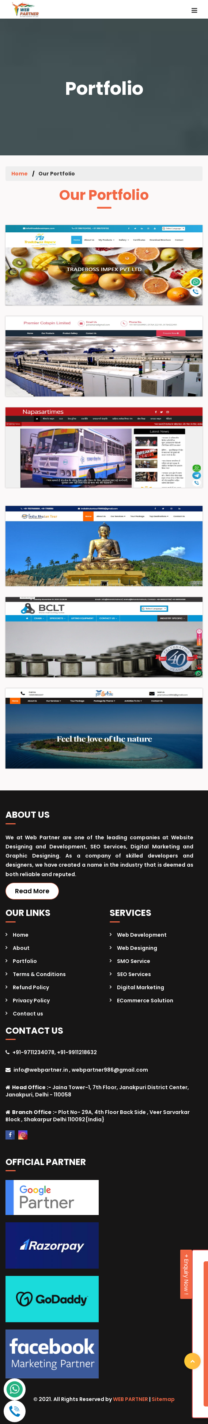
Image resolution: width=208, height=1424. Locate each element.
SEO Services (134, 974)
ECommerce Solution (145, 1000)
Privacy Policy (31, 1000)
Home (19, 173)
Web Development (142, 935)
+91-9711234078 (33, 1052)
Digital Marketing (140, 987)
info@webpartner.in (41, 1069)
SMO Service (133, 961)
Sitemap (163, 1399)
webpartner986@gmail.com (110, 1069)
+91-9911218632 (77, 1052)
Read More (32, 891)
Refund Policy (31, 987)
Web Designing (137, 948)
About (21, 948)
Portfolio (25, 961)
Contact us (28, 1013)
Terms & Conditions (39, 974)
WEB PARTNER (130, 1399)
